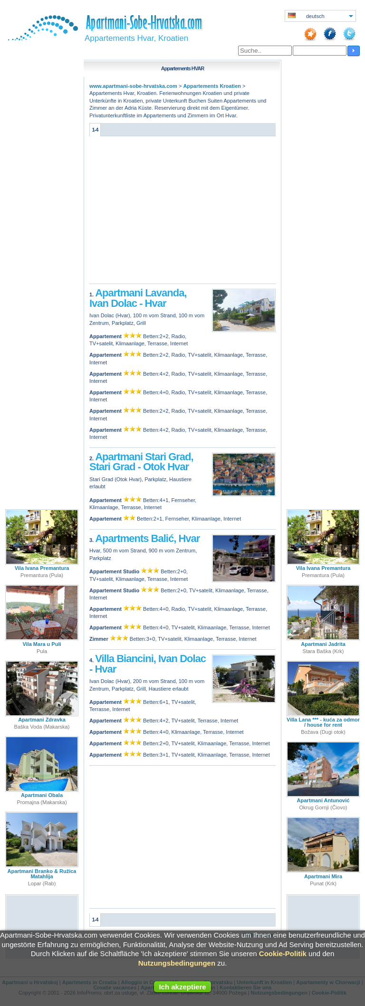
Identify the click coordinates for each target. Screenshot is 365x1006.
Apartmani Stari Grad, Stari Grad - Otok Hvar (141, 462)
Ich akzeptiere (182, 987)
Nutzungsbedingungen (176, 963)
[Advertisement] (182, 212)
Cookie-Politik (283, 953)
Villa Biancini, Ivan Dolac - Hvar (147, 664)
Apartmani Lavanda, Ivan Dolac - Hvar (138, 298)
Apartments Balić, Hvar (147, 538)
